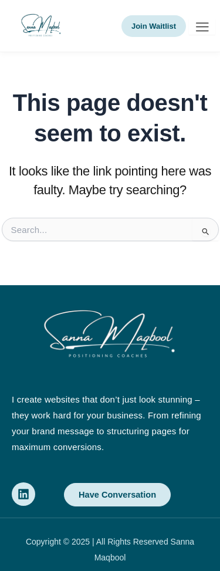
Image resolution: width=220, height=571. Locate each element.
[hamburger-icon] (202, 27)
